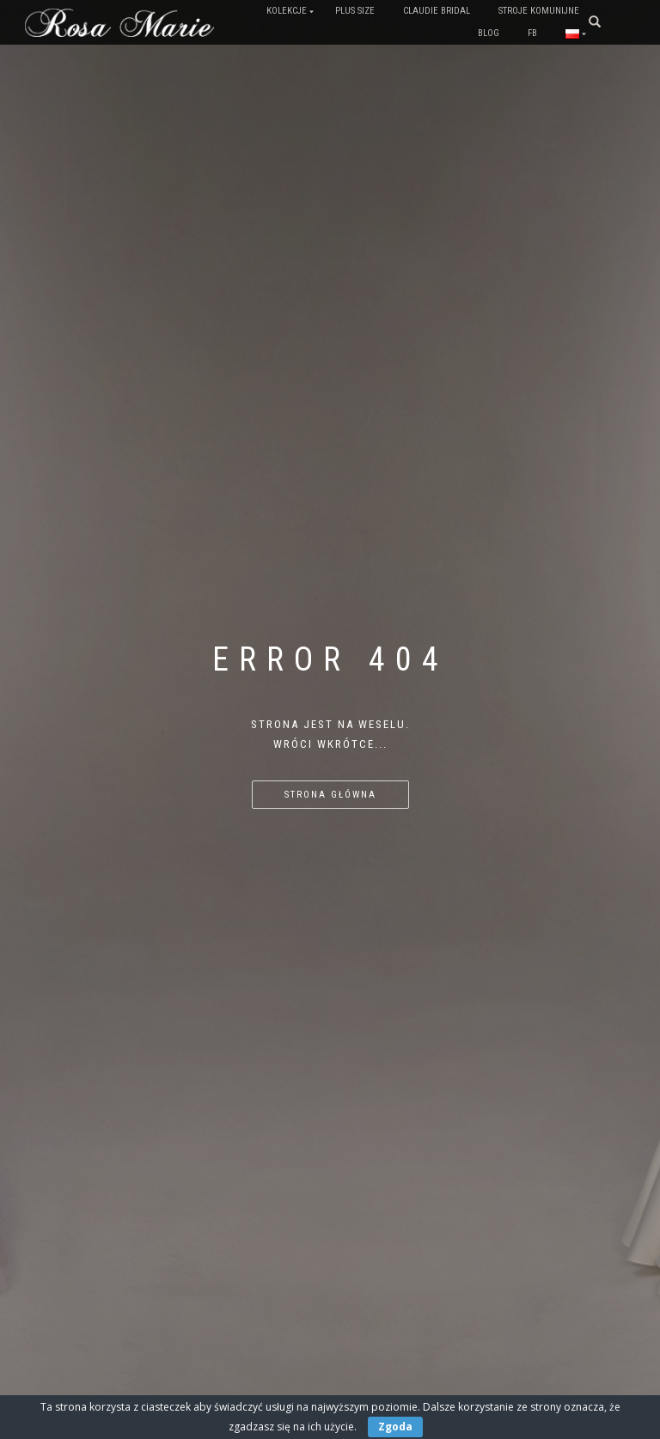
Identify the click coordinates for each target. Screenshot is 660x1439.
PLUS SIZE (355, 10)
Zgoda (395, 1426)
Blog (488, 33)
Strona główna (330, 794)
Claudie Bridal (436, 10)
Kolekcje (286, 10)
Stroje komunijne (538, 10)
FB (532, 33)
